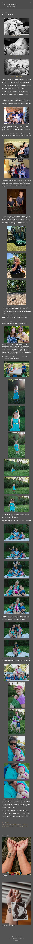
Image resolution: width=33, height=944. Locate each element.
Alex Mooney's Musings (9, 4)
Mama (13, 826)
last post (13, 92)
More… (13, 6)
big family (16, 824)
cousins (19, 824)
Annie (6, 824)
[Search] (30, 2)
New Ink (5, 876)
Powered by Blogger (16, 936)
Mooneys (16, 826)
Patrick (24, 826)
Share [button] (3, 822)
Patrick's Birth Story (16, 36)
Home (3, 6)
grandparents (8, 826)
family (22, 824)
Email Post (7, 822)
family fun (26, 824)
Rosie (27, 826)
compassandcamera (20, 938)
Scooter (3, 827)
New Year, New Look (9, 926)
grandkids (4, 826)
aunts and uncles (10, 824)
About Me (8, 6)
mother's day (20, 826)
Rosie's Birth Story (16, 56)
